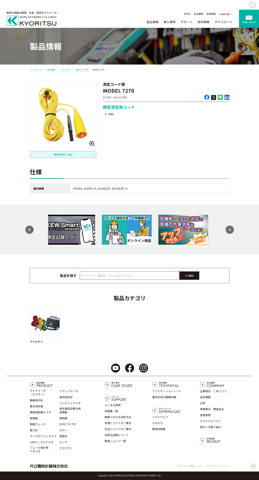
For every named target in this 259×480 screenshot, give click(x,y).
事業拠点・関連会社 (212, 409)
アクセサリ (65, 69)
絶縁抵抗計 (36, 400)
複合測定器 (36, 406)
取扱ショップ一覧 (115, 441)
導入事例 (169, 22)
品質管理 (205, 415)
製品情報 (153, 22)
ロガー (63, 430)
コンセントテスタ (70, 403)
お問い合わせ (249, 22)
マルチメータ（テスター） (38, 392)
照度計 (63, 436)
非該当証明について (117, 435)
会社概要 (205, 397)
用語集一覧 (111, 411)
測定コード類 (81, 69)
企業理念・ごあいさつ (213, 391)
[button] (29, 230)
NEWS (187, 13)
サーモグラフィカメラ (43, 436)
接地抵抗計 (66, 397)
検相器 (63, 418)
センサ (63, 442)
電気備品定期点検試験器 (70, 410)
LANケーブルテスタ (41, 442)
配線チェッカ (38, 424)
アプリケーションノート (166, 391)
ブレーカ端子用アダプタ (39, 449)
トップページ (36, 69)
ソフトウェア (160, 417)
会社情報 (198, 13)
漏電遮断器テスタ (40, 412)
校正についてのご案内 (118, 429)
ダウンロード (223, 22)
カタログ (157, 423)
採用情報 (211, 13)
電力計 (34, 430)
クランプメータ (68, 391)
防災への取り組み (210, 427)
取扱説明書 (159, 429)
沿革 (202, 403)
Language (224, 13)
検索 (190, 276)
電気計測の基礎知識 (164, 397)
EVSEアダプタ (67, 424)
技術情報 (203, 22)
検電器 (34, 418)
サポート (186, 22)
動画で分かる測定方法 (118, 417)
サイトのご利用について (190, 466)
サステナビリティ (210, 421)
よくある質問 (113, 405)
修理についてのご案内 (118, 423)
